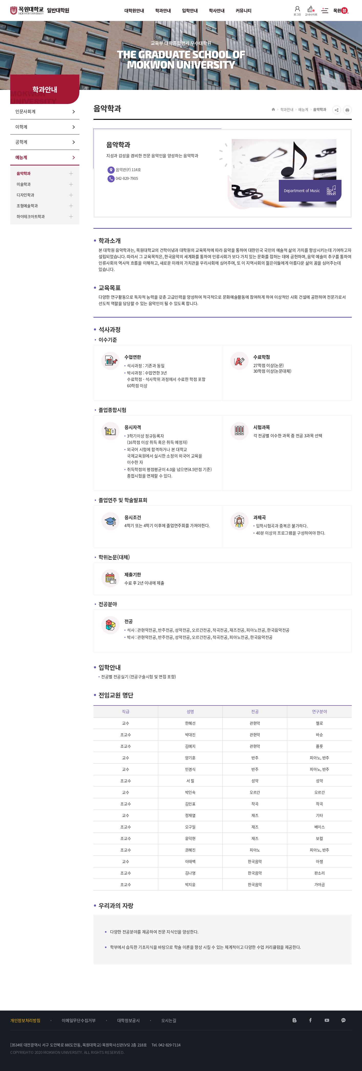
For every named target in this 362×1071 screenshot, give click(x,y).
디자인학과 (25, 195)
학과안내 (286, 109)
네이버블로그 (294, 1020)
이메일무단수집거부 (78, 1020)
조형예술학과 (27, 206)
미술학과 (24, 184)
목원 (340, 10)
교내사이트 (311, 10)
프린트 (347, 110)
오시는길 (168, 1020)
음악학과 (23, 173)
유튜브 (326, 1020)
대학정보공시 (128, 1020)
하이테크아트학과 (31, 216)
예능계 (303, 109)
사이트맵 (324, 13)
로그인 (297, 10)
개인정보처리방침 (25, 1020)
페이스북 (310, 1020)
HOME (273, 109)
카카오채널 (343, 1020)
